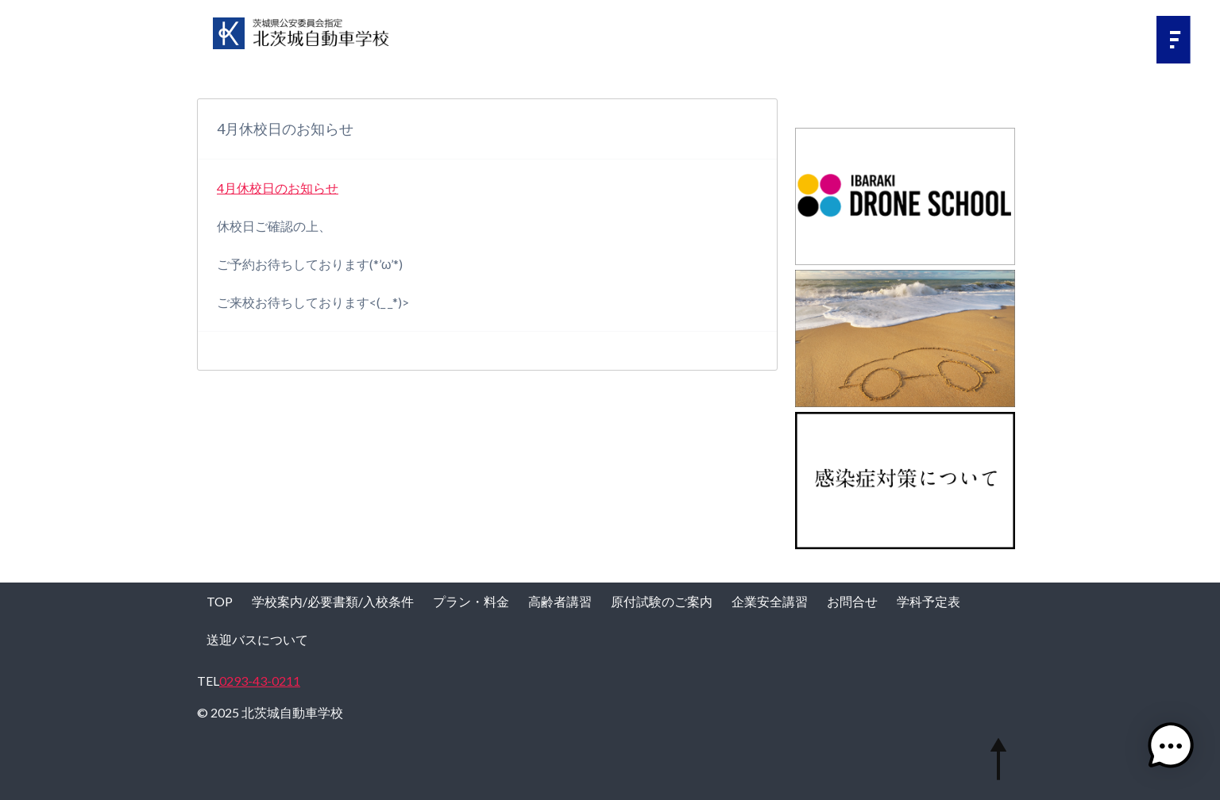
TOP (220, 601)
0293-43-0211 (259, 680)
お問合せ (852, 601)
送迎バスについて (257, 639)
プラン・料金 (471, 601)
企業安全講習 (770, 601)
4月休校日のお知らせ (277, 187)
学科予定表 (928, 601)
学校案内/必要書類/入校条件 (333, 601)
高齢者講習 (560, 601)
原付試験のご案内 (661, 601)
